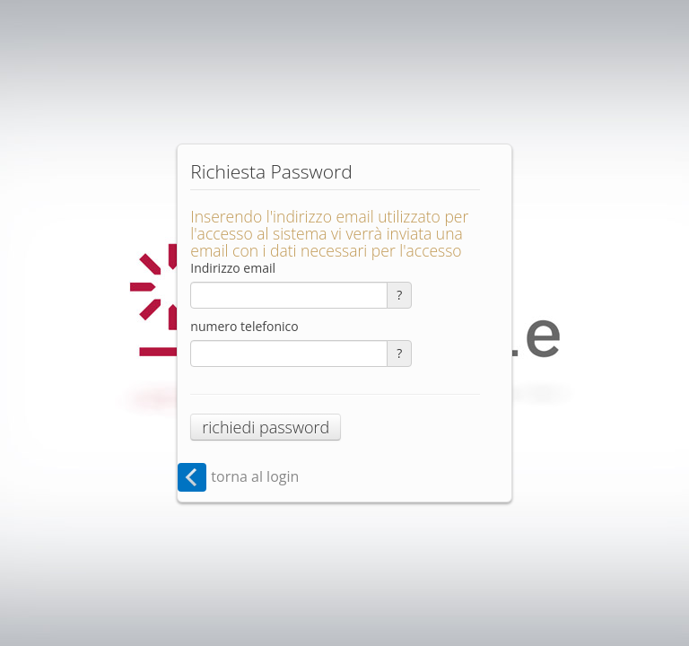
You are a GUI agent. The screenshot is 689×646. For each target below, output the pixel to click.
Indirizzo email (232, 267)
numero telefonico (244, 326)
